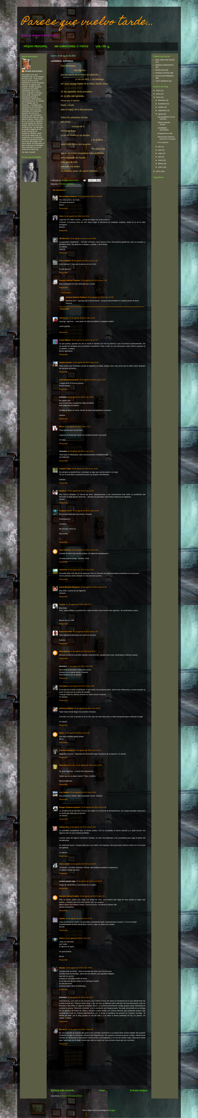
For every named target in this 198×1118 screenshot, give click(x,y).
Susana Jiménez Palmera (69, 280)
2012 (158, 171)
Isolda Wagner (65, 340)
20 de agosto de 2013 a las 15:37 (92, 380)
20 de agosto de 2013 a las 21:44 (85, 550)
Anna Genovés (65, 550)
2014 (158, 94)
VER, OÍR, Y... (102, 46)
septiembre (162, 110)
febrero (161, 164)
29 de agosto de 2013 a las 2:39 (80, 1029)
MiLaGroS (63, 1029)
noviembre (162, 104)
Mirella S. (63, 491)
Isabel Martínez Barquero (69, 587)
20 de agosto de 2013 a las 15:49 (80, 397)
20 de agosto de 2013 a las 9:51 (76, 216)
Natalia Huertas (65, 362)
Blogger (112, 1110)
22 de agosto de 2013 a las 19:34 (83, 792)
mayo (160, 153)
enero (160, 167)
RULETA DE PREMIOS (164, 76)
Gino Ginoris (64, 651)
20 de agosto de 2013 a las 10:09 (83, 238)
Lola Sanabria (65, 261)
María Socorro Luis (67, 765)
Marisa (62, 938)
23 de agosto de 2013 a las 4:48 (93, 807)
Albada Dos (64, 827)
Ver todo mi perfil (28, 152)
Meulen (62, 968)
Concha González (66, 750)
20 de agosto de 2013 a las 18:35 (81, 491)
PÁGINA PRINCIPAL (35, 46)
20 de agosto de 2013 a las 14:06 (86, 362)
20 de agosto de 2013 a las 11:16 (84, 261)
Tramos (62, 604)
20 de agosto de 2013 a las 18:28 (85, 469)
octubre (161, 107)
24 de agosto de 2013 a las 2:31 (92, 896)
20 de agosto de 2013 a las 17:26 (80, 451)
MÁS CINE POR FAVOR (164, 60)
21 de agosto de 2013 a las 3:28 (85, 632)
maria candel (64, 864)
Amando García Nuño (33, 71)
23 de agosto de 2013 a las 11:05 (83, 827)
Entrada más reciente (62, 1090)
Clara (61, 216)
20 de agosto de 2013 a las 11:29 (94, 280)
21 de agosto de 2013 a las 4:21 (83, 651)
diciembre (162, 100)
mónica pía (63, 318)
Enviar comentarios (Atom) (72, 1096)
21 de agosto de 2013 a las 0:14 (78, 604)
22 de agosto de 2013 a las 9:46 (77, 733)
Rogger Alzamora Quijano (69, 807)
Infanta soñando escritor (164, 123)
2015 (158, 91)
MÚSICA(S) (160, 70)
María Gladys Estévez (68, 196)
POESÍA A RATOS (66, 184)
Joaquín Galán (65, 469)
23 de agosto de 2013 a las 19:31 (84, 864)
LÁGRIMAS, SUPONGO (163, 129)
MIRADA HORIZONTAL (164, 65)
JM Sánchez (64, 238)
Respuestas (66, 293)
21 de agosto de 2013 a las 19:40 (87, 708)
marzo (161, 160)
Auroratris (63, 686)
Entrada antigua (138, 1090)
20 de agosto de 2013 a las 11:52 (82, 318)
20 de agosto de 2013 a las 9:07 (90, 196)
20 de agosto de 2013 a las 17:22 (77, 427)
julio (160, 147)
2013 (158, 97)
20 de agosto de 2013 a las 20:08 (86, 511)
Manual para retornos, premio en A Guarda (166, 138)
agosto (161, 114)
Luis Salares (64, 792)
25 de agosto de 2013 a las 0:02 (77, 938)
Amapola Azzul (65, 511)
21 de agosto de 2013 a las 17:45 (81, 686)
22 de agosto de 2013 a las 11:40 (87, 750)
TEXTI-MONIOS (161, 81)
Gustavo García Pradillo (69, 896)
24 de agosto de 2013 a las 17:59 (79, 918)
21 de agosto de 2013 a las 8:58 (79, 666)
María (61, 427)
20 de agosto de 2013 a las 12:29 (100, 297)
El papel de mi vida (165, 133)
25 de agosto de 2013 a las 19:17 (80, 997)
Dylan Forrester (65, 632)
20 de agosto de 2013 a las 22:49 (81, 570)
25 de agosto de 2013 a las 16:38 (79, 968)
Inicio (102, 1090)
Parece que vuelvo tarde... (87, 22)
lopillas (62, 918)
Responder (63, 208)
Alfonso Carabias (66, 708)
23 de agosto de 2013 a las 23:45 (89, 881)
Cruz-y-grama (163, 142)
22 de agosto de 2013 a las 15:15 (89, 765)
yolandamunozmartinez (68, 380)
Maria (61, 733)
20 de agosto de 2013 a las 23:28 (94, 587)
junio (160, 150)
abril (160, 157)
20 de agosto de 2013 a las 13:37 (85, 340)
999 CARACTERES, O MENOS (71, 46)
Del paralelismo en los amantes (166, 118)
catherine (63, 570)
